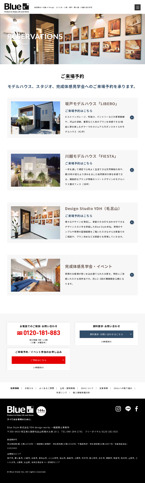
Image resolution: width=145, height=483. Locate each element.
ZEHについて (87, 388)
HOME (10, 44)
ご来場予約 (23, 44)
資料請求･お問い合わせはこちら (106, 334)
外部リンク (61, 392)
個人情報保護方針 (81, 392)
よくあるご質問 (46, 388)
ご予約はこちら (39, 360)
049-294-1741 (75, 431)
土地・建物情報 (67, 388)
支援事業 (103, 388)
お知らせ (29, 388)
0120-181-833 (110, 431)
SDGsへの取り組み (123, 388)
